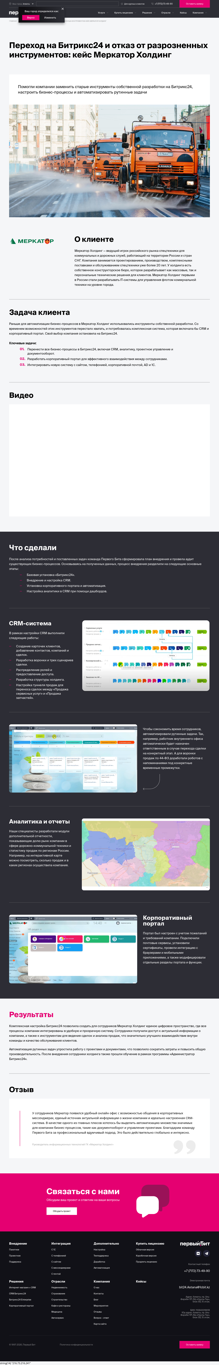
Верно (31, 17)
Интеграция (61, 1243)
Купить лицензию (123, 13)
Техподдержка (101, 1255)
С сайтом (56, 1262)
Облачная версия (145, 1249)
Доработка (99, 1262)
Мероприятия (101, 1306)
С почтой (56, 1274)
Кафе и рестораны (60, 1306)
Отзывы (98, 1312)
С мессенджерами (61, 1268)
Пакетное (14, 1249)
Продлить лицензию (146, 1262)
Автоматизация (102, 1268)
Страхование (58, 1293)
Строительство (59, 1299)
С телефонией (58, 1255)
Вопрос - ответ (101, 1318)
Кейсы (183, 13)
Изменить (50, 17)
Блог (96, 1299)
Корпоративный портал (21, 1306)
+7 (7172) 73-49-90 (164, 4)
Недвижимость (59, 1287)
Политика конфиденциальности (76, 1344)
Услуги (101, 13)
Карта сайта (100, 1324)
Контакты (99, 1293)
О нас (96, 1287)
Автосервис (57, 1318)
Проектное (15, 1255)
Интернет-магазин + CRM (22, 1287)
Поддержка (15, 1262)
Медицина (56, 1312)
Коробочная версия (146, 1255)
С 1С (53, 1249)
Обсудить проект (62, 1211)
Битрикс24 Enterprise (20, 1299)
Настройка (99, 1249)
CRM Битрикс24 (17, 1293)
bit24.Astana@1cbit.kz (194, 1287)
